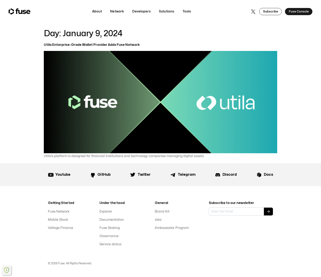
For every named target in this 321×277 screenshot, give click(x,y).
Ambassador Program (172, 228)
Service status (110, 244)
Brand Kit (162, 211)
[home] (20, 11)
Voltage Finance (60, 228)
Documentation (111, 220)
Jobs (158, 220)
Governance (109, 236)
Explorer (105, 211)
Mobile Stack (58, 220)
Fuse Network (58, 211)
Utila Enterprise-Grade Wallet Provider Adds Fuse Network (92, 44)
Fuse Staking (109, 228)
